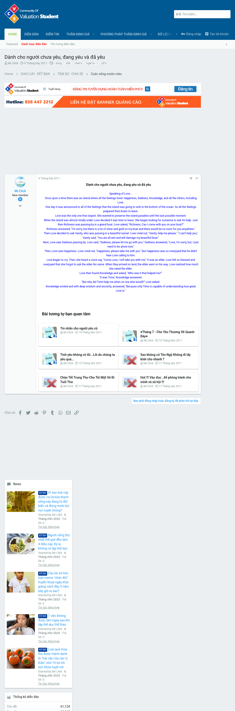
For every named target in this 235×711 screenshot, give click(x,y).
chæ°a (78, 63)
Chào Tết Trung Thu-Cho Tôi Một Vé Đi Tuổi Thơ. (76, 411)
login (161, 591)
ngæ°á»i (92, 63)
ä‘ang (59, 63)
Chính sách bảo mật (191, 689)
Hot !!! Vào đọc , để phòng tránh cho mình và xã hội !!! (134, 411)
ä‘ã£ (68, 63)
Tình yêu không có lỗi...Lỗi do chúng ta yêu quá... (74, 380)
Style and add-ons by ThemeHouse (102, 703)
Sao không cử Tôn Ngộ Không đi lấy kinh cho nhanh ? (135, 380)
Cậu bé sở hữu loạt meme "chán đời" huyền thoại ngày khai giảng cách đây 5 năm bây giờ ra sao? (211, 241)
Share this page (197, 407)
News (175, 143)
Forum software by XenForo (41, 703)
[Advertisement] (81, 135)
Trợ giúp (212, 689)
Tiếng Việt (25, 689)
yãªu (104, 63)
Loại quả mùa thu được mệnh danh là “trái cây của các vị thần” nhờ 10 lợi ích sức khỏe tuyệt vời (211, 317)
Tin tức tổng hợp (207, 186)
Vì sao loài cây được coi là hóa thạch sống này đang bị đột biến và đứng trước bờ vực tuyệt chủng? (211, 161)
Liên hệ (86, 600)
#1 (154, 173)
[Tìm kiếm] (202, 14)
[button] (94, 34)
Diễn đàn (87, 591)
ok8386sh (221, 382)
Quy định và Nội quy (163, 689)
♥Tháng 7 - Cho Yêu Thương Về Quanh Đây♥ (133, 349)
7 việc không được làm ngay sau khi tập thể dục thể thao (212, 279)
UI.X (8, 689)
